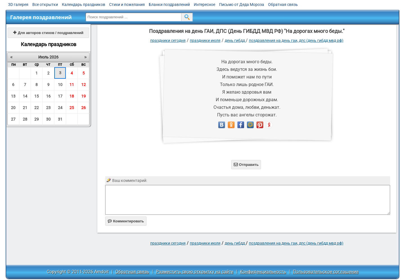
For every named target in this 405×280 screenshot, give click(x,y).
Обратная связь (283, 4)
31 (60, 119)
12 (83, 84)
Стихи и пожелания (127, 4)
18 (71, 96)
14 (25, 96)
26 (83, 107)
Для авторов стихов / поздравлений (48, 33)
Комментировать (126, 221)
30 (48, 119)
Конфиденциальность (263, 271)
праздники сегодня (168, 40)
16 (48, 96)
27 (13, 119)
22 (36, 107)
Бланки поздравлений (169, 4)
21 (25, 107)
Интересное (204, 4)
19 (83, 96)
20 (13, 107)
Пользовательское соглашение (325, 271)
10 (60, 84)
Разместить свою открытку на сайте (194, 271)
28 (25, 119)
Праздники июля (205, 40)
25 (71, 107)
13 (13, 96)
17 (60, 96)
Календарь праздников (83, 4)
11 (71, 84)
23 (48, 107)
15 (36, 96)
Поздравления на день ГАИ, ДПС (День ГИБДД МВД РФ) (296, 40)
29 (36, 119)
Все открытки (45, 4)
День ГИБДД (235, 40)
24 (60, 107)
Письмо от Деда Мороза (241, 4)
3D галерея (18, 4)
